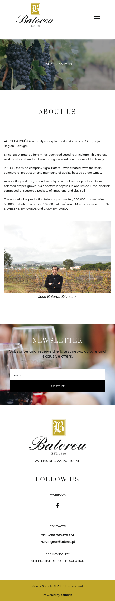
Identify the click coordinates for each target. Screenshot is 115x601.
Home (47, 64)
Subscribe (57, 386)
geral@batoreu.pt (62, 542)
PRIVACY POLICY (57, 554)
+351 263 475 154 (61, 535)
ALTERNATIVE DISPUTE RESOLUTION (57, 561)
